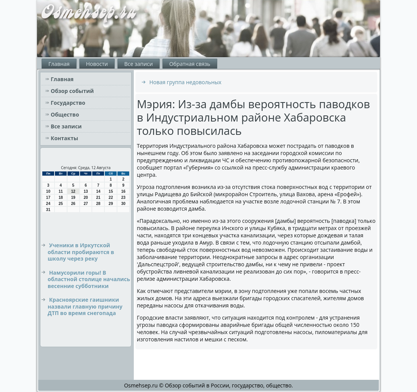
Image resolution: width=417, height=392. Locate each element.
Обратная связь (189, 63)
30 (123, 204)
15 (111, 191)
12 (73, 191)
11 (61, 191)
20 (85, 197)
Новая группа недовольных (185, 82)
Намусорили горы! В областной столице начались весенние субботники (89, 279)
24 (48, 204)
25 (61, 204)
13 (85, 191)
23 (123, 197)
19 (73, 197)
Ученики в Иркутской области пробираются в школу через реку (81, 252)
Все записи (138, 63)
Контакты (64, 138)
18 (61, 197)
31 (48, 210)
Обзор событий (72, 90)
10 (48, 191)
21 (98, 197)
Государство (68, 102)
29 (111, 204)
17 (48, 197)
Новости (97, 63)
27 (85, 204)
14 (98, 191)
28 (98, 204)
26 (73, 204)
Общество (65, 114)
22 (111, 197)
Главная (59, 63)
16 (123, 191)
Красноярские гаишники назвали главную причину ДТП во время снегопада (85, 306)
